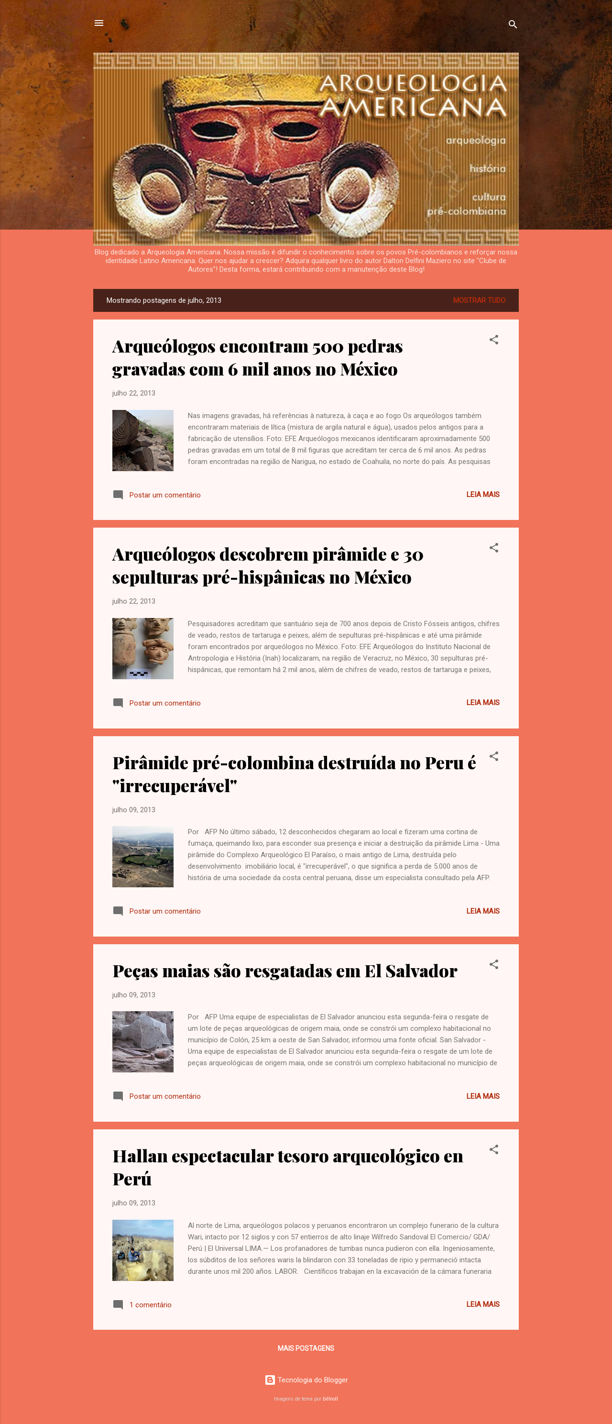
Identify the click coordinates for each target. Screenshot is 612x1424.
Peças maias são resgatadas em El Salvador (285, 970)
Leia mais (483, 494)
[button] (494, 341)
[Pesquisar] (513, 26)
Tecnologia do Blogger (306, 1380)
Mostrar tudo (479, 300)
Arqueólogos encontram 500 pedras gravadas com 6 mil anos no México (257, 357)
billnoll (330, 1399)
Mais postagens (306, 1348)
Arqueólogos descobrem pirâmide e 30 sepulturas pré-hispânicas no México (268, 565)
